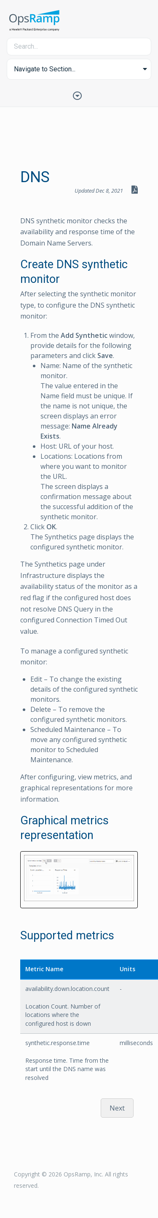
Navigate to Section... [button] (44, 69)
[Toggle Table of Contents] (79, 95)
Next (117, 1108)
